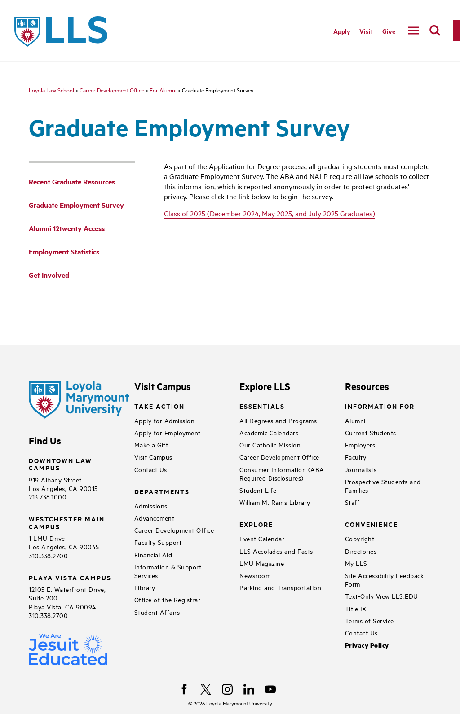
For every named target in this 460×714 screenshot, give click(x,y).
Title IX (356, 608)
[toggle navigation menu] (413, 30)
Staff (352, 502)
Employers (360, 444)
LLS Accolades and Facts (276, 551)
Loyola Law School (51, 90)
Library (144, 587)
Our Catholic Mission (270, 444)
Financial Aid (153, 554)
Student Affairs (157, 612)
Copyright (360, 538)
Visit (366, 30)
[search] (435, 30)
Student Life (257, 490)
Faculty (356, 456)
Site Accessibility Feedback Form (384, 579)
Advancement (154, 517)
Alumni (355, 420)
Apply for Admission (164, 420)
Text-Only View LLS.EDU (381, 595)
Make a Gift (151, 444)
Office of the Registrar (167, 599)
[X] (206, 689)
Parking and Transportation (280, 587)
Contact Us (150, 469)
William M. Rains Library (274, 502)
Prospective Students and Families (383, 485)
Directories (361, 551)
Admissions (151, 505)
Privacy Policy (367, 645)
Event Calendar (261, 538)
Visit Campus (153, 456)
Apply (341, 30)
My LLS (356, 563)
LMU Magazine (261, 563)
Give (388, 30)
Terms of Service (369, 620)
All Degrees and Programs (278, 420)
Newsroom (254, 575)
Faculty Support (158, 542)
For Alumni (163, 90)
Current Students (370, 432)
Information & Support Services (168, 570)
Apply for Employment (167, 432)
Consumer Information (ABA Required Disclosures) (281, 473)
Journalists (361, 469)
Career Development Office (112, 90)
